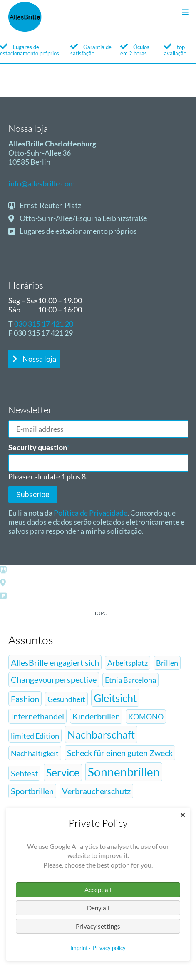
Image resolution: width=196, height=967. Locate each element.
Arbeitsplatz (127, 662)
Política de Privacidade (90, 512)
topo (101, 613)
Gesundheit (66, 699)
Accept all (98, 889)
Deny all (98, 908)
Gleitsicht (115, 698)
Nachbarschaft (101, 734)
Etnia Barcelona (130, 679)
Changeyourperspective (54, 679)
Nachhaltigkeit (35, 753)
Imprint (79, 948)
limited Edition (35, 735)
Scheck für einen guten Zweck (120, 753)
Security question (38, 447)
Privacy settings (98, 926)
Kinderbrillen (96, 716)
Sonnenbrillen (124, 772)
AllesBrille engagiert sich (55, 662)
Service (62, 772)
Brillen (167, 662)
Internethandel (37, 716)
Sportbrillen (32, 791)
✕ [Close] (182, 815)
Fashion (25, 699)
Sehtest (24, 773)
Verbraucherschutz (96, 791)
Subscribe (33, 494)
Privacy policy (109, 948)
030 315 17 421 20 (43, 323)
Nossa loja (38, 358)
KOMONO (146, 716)
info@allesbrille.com (41, 183)
